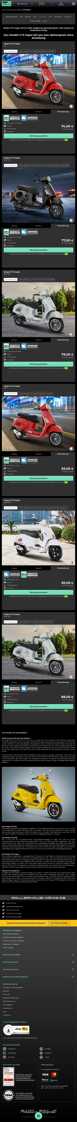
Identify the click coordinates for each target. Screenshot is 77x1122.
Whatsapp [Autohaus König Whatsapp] (9, 1053)
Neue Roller (11, 10)
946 (21, 17)
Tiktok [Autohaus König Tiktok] (44, 1057)
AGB (5, 1011)
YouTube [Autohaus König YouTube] (8, 1057)
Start (3, 10)
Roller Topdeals (8, 948)
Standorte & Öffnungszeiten (13, 987)
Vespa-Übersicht (11, 17)
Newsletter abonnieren (11, 998)
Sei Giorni (67, 17)
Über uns (6, 994)
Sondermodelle (35, 21)
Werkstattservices (38, 962)
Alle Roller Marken (38, 969)
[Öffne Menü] (38, 1116)
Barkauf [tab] (38, 112)
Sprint (45, 21)
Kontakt (6, 991)
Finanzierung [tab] (63, 112)
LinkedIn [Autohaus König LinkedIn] (45, 1048)
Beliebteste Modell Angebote (38, 977)
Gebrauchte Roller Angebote (13, 937)
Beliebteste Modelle (38, 955)
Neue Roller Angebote (11, 934)
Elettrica (28, 17)
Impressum (7, 1015)
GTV (50, 17)
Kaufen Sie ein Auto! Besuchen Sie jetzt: (26, 923)
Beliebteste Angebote (12, 930)
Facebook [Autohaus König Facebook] (45, 1053)
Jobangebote (7, 1005)
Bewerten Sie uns (9, 1001)
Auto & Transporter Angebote (13, 941)
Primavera (58, 17)
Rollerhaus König (10, 984)
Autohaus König (59, 923)
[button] (73, 4)
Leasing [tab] (14, 112)
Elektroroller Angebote (11, 944)
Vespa (19, 10)
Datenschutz (7, 1008)
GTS (34, 17)
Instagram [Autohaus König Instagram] (9, 1048)
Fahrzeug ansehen (38, 136)
